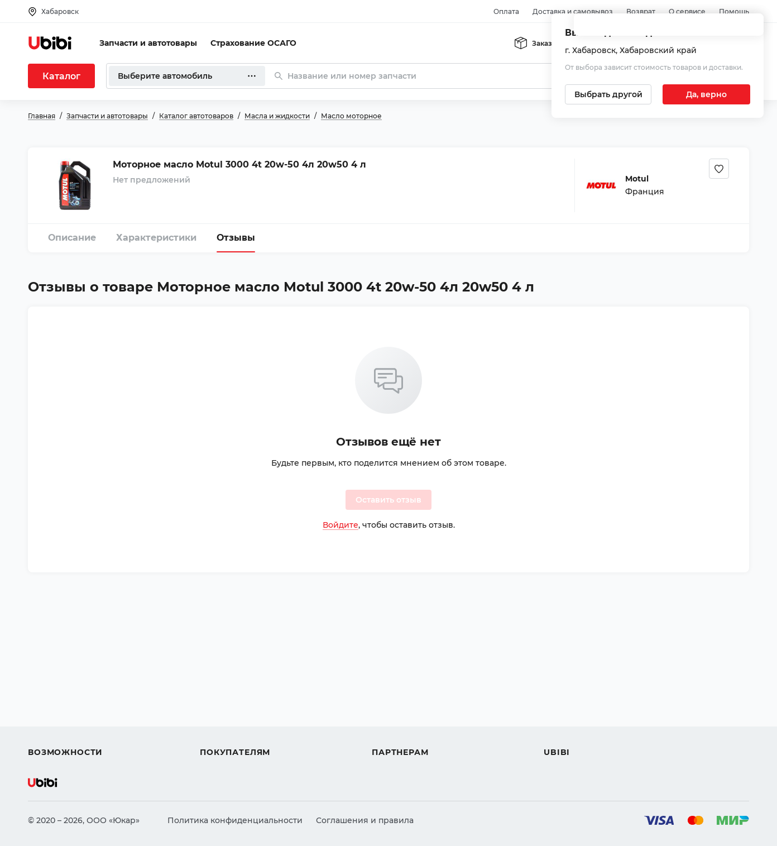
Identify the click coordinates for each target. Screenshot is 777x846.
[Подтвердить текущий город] (706, 94)
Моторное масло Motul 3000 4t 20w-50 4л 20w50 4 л (239, 164)
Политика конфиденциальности (235, 820)
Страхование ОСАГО (253, 43)
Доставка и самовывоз (573, 11)
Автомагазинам (404, 692)
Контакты (563, 692)
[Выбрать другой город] (608, 94)
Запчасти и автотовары (148, 43)
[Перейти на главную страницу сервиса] (50, 43)
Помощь (734, 11)
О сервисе (687, 11)
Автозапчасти (56, 672)
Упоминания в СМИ (585, 732)
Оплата (506, 11)
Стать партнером (407, 732)
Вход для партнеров (414, 712)
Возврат (640, 11)
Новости (561, 712)
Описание (72, 237)
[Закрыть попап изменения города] (750, 28)
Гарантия (219, 732)
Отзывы (236, 237)
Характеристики (156, 237)
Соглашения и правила (365, 820)
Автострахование (65, 692)
